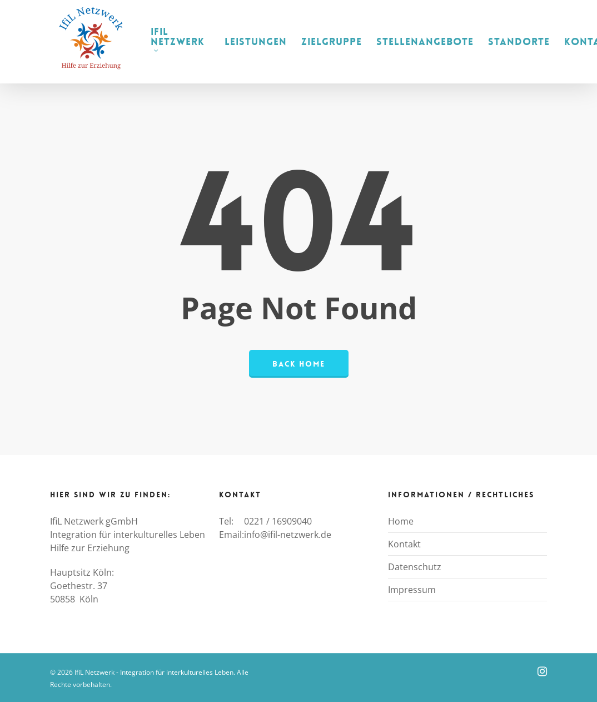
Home (401, 521)
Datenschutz (414, 567)
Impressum (412, 590)
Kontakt (404, 544)
